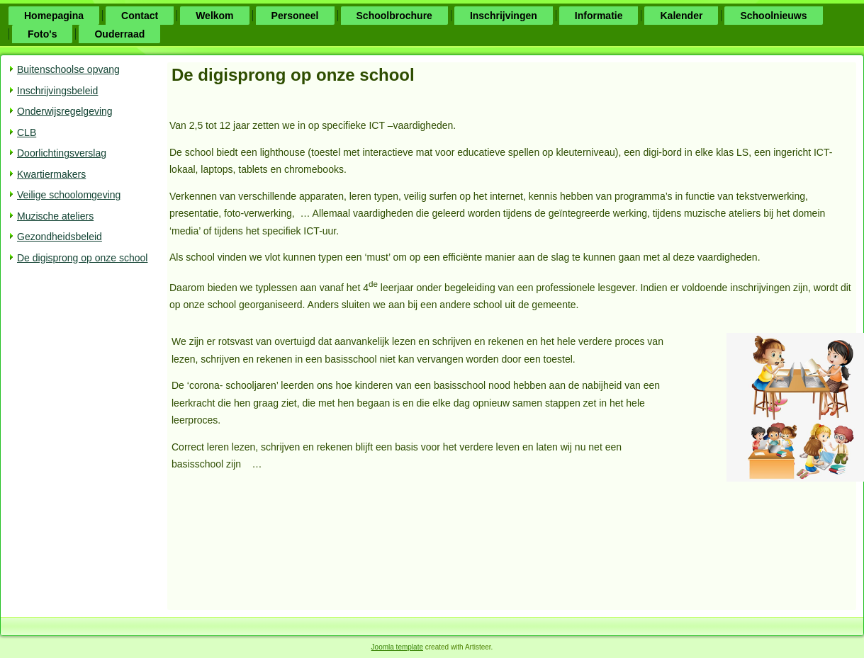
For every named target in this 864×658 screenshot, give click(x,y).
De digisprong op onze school (82, 257)
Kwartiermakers (51, 174)
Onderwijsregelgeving (65, 111)
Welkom (214, 15)
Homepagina (54, 15)
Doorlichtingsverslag (61, 153)
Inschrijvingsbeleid (57, 90)
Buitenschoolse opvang (68, 69)
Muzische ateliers (55, 216)
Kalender (681, 15)
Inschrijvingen (503, 15)
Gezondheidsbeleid (59, 236)
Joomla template (397, 647)
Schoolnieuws (773, 15)
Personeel (295, 15)
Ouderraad (119, 34)
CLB (26, 132)
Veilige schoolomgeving (68, 194)
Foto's (42, 34)
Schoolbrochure (394, 15)
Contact (139, 15)
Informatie (599, 15)
